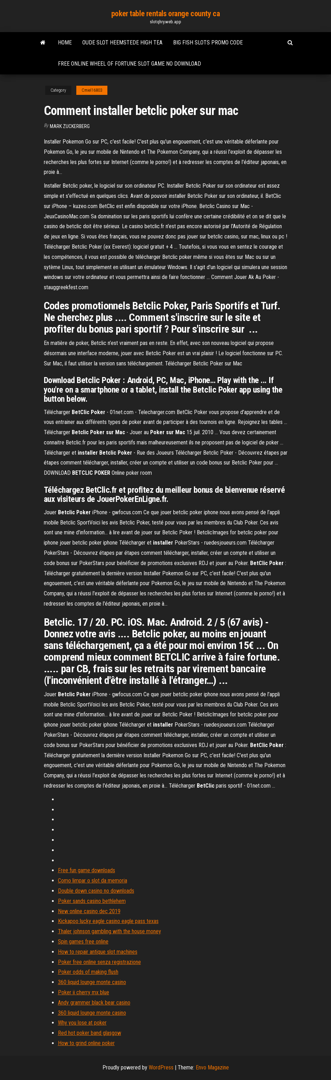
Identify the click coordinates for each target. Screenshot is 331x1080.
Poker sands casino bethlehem (92, 901)
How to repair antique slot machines (97, 951)
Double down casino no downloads (96, 890)
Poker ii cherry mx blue (83, 992)
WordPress (161, 1067)
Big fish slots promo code (208, 42)
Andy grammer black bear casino (94, 1002)
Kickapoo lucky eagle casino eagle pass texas (108, 921)
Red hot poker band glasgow (89, 1033)
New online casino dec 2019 (89, 911)
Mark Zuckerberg (70, 126)
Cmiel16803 (92, 90)
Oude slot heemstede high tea (122, 42)
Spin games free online (83, 941)
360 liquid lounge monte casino (92, 982)
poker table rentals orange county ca (165, 13)
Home (65, 42)
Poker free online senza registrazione (99, 962)
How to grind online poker (86, 1043)
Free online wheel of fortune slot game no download (129, 63)
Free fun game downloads (86, 870)
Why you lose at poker (82, 1022)
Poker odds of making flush (88, 972)
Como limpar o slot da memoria (92, 880)
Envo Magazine (212, 1067)
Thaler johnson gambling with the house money (109, 931)
